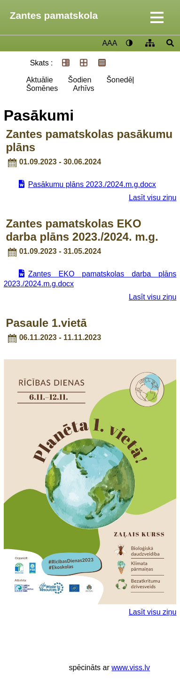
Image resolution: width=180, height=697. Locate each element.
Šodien (80, 80)
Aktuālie (39, 80)
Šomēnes (42, 88)
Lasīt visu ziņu (152, 198)
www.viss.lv (130, 668)
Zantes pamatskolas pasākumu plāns (89, 141)
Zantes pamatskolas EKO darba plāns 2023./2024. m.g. (82, 230)
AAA (109, 43)
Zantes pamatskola (54, 15)
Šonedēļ (120, 80)
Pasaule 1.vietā (46, 322)
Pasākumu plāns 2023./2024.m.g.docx (92, 184)
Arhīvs (83, 88)
